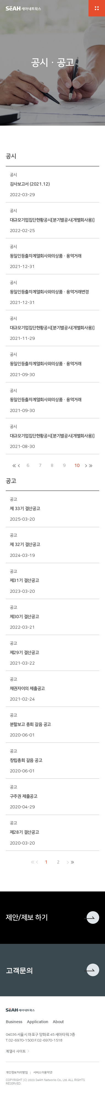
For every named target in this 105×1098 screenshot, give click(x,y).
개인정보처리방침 (17, 1072)
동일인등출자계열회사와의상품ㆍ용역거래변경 (49, 292)
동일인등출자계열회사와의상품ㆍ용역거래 (45, 256)
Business (14, 1021)
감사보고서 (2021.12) (30, 184)
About (58, 1021)
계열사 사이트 (16, 1051)
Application (37, 1021)
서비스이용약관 (42, 1072)
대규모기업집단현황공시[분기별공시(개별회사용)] (52, 220)
